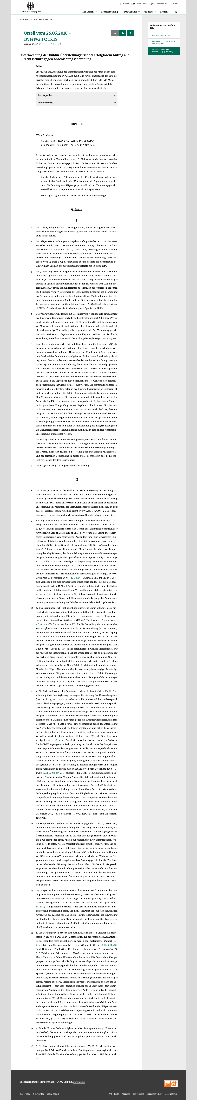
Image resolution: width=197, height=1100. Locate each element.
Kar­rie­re (125, 1094)
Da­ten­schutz (171, 1094)
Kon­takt (164, 11)
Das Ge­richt (87, 11)
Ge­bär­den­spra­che (159, 4)
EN (114, 33)
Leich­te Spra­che (140, 4)
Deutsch (124, 4)
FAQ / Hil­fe (113, 1094)
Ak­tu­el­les (148, 11)
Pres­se (174, 4)
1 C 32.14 (41, 624)
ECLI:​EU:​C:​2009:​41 (52, 773)
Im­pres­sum (138, 1094)
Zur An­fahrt (79, 1082)
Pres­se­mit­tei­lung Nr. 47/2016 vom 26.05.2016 (163, 43)
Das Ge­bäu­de (130, 11)
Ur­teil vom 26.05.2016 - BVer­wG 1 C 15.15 (162, 51)
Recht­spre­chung (108, 11)
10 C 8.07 (76, 578)
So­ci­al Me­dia (53, 1094)
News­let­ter (38, 1094)
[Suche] (176, 11)
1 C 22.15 (59, 740)
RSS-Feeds (25, 1094)
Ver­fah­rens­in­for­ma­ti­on (161, 36)
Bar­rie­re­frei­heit (154, 1094)
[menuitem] (88, 12)
